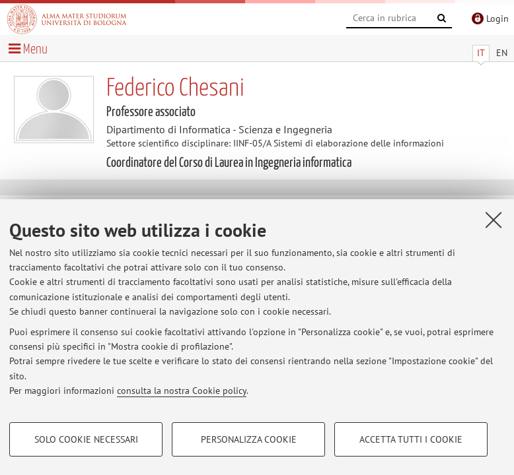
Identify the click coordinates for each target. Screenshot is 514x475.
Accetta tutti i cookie (410, 439)
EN (501, 53)
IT (481, 53)
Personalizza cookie (249, 439)
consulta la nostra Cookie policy (181, 390)
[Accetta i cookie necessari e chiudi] (493, 219)
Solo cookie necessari (86, 439)
